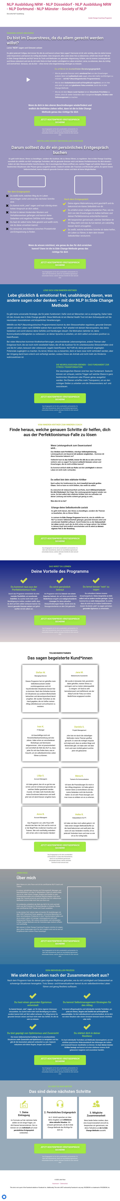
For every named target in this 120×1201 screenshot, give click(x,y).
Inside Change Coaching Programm (100, 18)
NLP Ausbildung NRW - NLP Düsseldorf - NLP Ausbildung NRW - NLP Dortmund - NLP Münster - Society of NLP (59, 6)
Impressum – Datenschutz (60, 1183)
